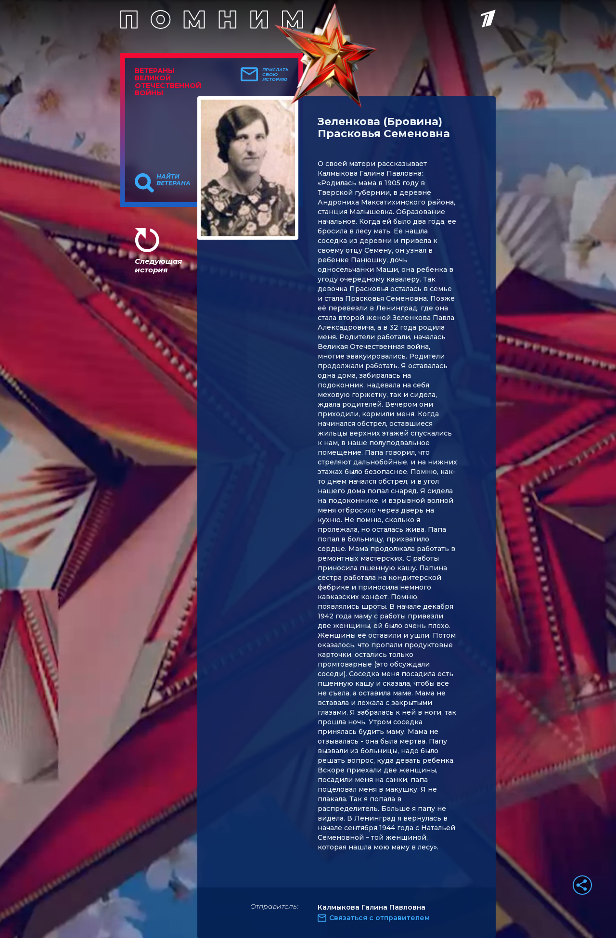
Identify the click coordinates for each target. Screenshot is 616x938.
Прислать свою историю (275, 74)
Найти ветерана (173, 180)
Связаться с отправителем (379, 917)
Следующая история (158, 265)
